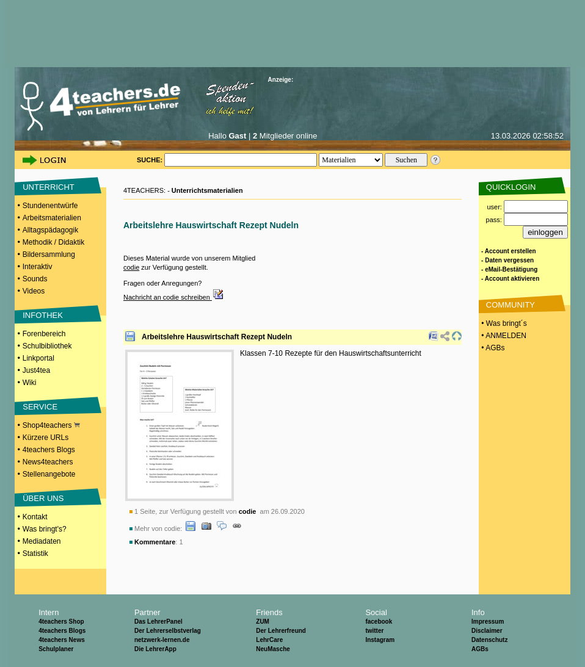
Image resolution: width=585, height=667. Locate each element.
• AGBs (492, 348)
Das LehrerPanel (158, 621)
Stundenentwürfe (50, 205)
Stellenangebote (49, 474)
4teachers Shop (61, 621)
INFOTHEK (43, 315)
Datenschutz (489, 639)
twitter (374, 630)
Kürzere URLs (45, 437)
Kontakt (35, 517)
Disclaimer (487, 630)
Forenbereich (44, 334)
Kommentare (154, 542)
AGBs (480, 649)
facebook (378, 621)
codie (131, 267)
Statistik (35, 553)
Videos (34, 291)
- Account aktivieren (510, 278)
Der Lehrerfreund (281, 630)
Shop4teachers (51, 425)
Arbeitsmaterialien (52, 218)
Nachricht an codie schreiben (173, 297)
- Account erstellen (508, 251)
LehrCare (269, 639)
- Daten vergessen (507, 260)
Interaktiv (38, 266)
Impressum (487, 621)
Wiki (30, 382)
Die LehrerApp (155, 649)
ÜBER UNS (43, 498)
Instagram (379, 639)
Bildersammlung (49, 254)
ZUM (262, 621)
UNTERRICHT (48, 187)
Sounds (35, 279)
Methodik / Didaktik (53, 242)
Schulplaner (55, 649)
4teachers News (61, 639)
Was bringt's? (45, 529)
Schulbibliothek (47, 346)
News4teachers (48, 462)
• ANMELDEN (502, 335)
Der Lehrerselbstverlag (167, 630)
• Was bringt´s (503, 323)
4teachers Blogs (49, 449)
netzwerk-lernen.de (162, 639)
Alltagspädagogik (50, 230)
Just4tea (36, 370)
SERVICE (40, 406)
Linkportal (38, 358)
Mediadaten (42, 541)
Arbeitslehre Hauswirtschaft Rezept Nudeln (217, 337)
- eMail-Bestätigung (509, 269)
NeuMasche (273, 649)
